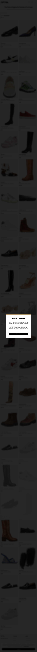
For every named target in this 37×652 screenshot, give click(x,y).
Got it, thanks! (18, 333)
